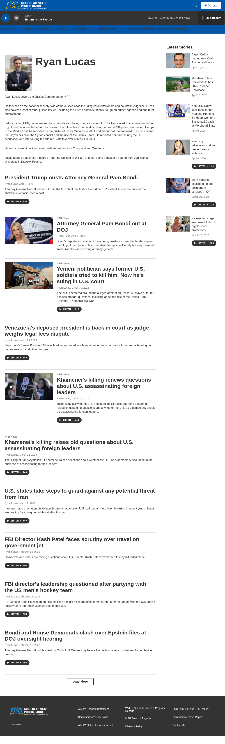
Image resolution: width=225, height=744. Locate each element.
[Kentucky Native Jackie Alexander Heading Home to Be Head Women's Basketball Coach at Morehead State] (178, 120)
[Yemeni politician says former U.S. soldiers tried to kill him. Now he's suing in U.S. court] (29, 283)
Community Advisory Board (93, 725)
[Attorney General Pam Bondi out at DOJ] (29, 238)
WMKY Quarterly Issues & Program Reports (145, 717)
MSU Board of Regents (138, 726)
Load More (80, 689)
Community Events (139, 37)
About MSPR (107, 37)
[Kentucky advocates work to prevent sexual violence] (178, 155)
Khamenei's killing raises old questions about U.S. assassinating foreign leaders (69, 453)
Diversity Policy (133, 734)
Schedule (8, 37)
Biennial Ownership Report (188, 725)
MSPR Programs (36, 37)
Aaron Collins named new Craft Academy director (203, 66)
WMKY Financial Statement (93, 717)
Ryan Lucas (11, 192)
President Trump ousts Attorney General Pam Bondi (71, 186)
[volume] (16, 26)
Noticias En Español (173, 37)
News (61, 37)
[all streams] (211, 26)
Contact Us (179, 733)
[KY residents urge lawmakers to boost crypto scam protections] (178, 232)
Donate (214, 9)
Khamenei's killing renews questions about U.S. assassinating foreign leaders (104, 394)
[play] (5, 26)
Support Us (82, 37)
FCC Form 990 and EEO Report (190, 717)
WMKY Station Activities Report (95, 733)
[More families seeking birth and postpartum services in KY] (178, 193)
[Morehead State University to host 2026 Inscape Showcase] (178, 92)
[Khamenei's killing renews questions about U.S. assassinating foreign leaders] (29, 394)
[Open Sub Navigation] (18, 37)
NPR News (63, 226)
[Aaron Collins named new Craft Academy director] (178, 68)
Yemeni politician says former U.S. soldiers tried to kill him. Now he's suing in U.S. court (101, 283)
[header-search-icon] (196, 9)
